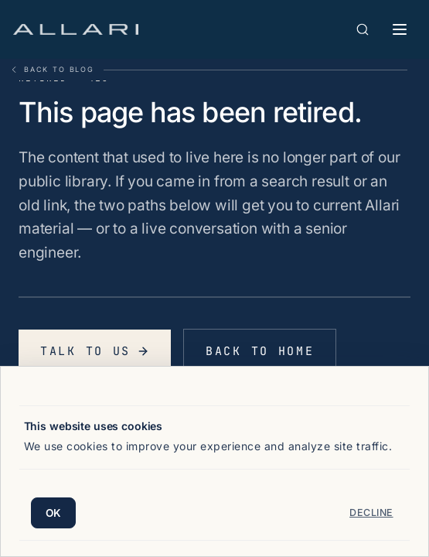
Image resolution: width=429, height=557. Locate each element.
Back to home (260, 351)
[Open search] (363, 29)
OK (54, 513)
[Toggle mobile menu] (400, 29)
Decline (371, 512)
